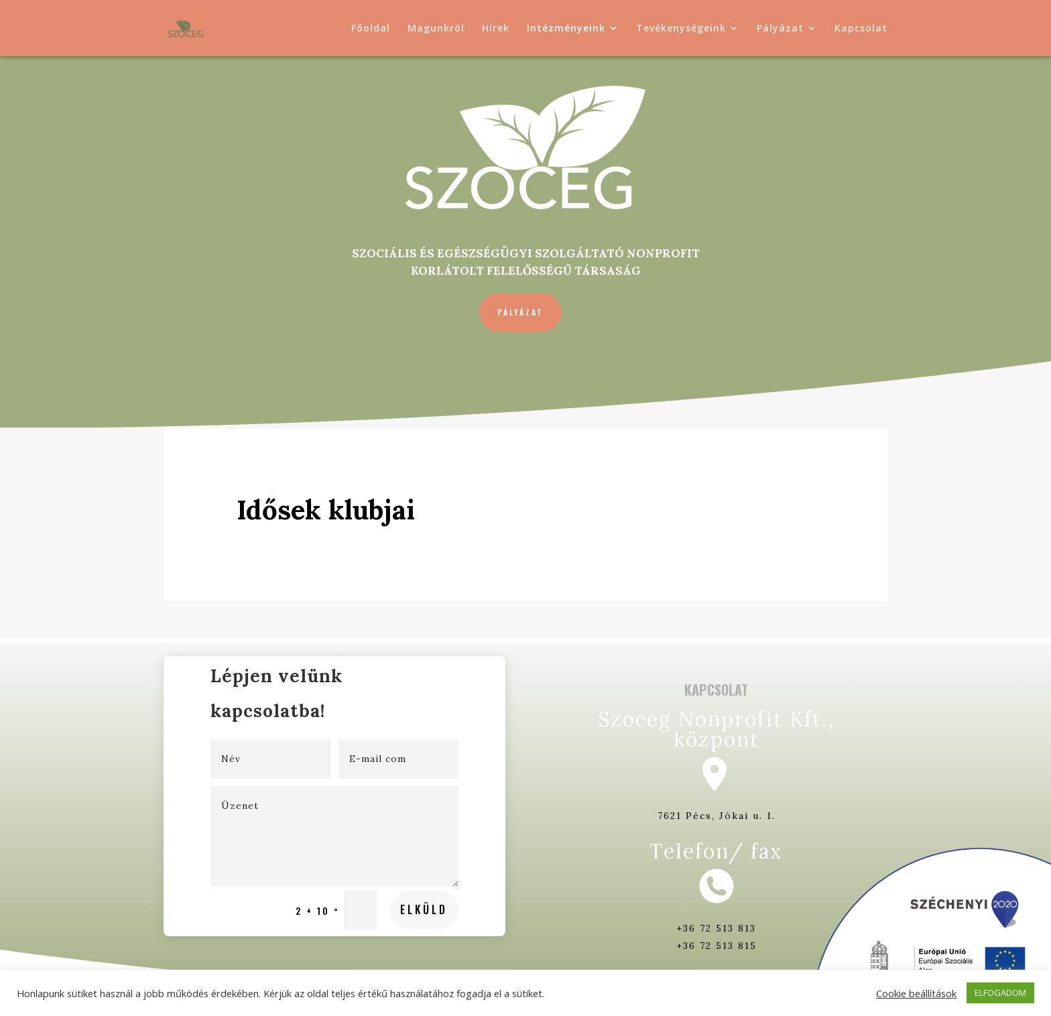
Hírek (495, 28)
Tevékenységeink (681, 28)
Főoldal (370, 28)
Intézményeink (566, 28)
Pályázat (780, 28)
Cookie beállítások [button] (916, 993)
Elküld (381, 855)
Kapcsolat (860, 28)
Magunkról (436, 28)
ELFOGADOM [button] (1000, 993)
